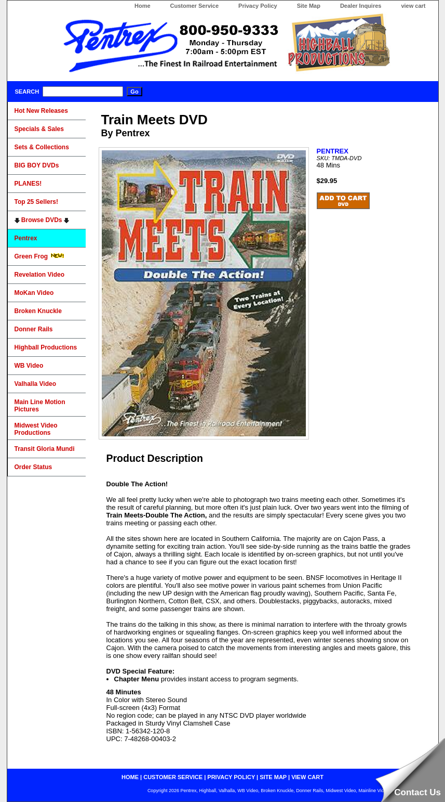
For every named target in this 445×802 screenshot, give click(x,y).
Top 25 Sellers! (36, 201)
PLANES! (28, 183)
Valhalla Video (35, 383)
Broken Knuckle (38, 311)
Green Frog (39, 256)
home (130, 777)
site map (273, 777)
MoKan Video (34, 292)
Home (142, 6)
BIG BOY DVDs (37, 165)
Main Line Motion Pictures (40, 405)
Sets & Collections (42, 147)
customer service (173, 777)
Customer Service (194, 6)
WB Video (29, 365)
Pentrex (26, 238)
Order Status (33, 467)
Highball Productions (46, 347)
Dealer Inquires (360, 6)
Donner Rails (34, 329)
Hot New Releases (41, 110)
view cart (413, 6)
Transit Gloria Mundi (45, 448)
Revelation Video (39, 274)
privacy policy (231, 777)
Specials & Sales (39, 129)
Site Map (308, 6)
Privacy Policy (257, 6)
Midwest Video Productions (36, 429)
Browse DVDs (42, 220)
